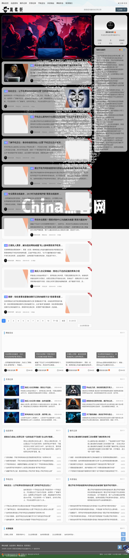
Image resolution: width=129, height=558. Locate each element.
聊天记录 (23, 3)
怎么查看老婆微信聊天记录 (61, 532)
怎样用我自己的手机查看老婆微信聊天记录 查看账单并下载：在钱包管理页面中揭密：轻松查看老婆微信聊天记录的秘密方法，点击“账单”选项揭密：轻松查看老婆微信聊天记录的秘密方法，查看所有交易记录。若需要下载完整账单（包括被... (33, 302)
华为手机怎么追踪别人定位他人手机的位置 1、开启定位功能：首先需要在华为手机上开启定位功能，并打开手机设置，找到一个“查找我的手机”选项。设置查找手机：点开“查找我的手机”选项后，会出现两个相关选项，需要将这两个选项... (33, 148)
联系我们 (69, 3)
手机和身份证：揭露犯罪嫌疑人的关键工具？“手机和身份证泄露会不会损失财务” (110, 85)
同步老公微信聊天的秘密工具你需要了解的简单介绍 (56, 65)
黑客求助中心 (20, 532)
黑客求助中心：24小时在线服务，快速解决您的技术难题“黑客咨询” (110, 125)
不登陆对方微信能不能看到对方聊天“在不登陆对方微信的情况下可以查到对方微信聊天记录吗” (110, 96)
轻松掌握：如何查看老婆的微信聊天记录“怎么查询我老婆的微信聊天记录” (110, 130)
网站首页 (5, 3)
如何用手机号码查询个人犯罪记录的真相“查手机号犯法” (26, 465)
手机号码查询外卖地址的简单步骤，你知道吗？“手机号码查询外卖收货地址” (110, 57)
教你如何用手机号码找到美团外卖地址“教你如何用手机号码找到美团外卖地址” (98, 517)
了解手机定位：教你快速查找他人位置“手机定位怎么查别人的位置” (37, 140)
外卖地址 (50, 3)
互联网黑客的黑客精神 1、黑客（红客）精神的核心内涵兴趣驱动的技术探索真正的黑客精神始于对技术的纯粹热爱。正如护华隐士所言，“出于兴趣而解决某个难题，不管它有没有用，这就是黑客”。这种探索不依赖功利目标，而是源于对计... (33, 250)
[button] (76, 56)
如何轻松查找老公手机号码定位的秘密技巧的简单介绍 (25, 510)
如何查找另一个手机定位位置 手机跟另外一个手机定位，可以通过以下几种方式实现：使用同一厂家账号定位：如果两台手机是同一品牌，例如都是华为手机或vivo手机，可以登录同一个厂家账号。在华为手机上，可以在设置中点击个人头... (33, 96)
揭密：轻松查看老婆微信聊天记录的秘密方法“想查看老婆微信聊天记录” (39, 294)
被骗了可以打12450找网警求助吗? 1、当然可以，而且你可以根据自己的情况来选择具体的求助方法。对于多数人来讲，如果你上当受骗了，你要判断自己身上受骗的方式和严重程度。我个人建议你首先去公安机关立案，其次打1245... (59, 225)
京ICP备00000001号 (10, 554)
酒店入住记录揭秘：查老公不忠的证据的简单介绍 (55, 268)
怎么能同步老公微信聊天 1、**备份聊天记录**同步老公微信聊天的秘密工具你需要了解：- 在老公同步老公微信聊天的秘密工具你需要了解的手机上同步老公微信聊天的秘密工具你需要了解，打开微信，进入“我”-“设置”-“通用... (59, 73)
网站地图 (5, 545)
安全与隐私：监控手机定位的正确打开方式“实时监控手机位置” (110, 143)
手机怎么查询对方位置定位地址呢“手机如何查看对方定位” (59, 114)
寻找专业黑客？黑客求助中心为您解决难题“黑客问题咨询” (59, 217)
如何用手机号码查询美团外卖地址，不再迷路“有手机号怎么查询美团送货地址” (110, 91)
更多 (58, 428)
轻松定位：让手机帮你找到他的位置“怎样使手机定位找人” (32, 88)
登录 (125, 3)
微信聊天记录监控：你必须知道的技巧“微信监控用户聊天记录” (110, 121)
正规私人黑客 (8, 532)
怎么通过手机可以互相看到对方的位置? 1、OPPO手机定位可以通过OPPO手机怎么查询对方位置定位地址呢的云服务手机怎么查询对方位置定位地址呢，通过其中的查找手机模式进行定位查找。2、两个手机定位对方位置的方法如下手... (59, 122)
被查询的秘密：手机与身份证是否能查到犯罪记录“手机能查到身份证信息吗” (110, 102)
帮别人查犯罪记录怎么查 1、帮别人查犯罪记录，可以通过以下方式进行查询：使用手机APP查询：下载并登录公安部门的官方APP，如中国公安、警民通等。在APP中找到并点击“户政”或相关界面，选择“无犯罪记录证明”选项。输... (42, 444)
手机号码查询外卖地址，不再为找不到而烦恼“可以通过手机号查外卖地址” (96, 514)
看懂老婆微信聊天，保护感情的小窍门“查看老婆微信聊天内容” (110, 111)
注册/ (121, 3)
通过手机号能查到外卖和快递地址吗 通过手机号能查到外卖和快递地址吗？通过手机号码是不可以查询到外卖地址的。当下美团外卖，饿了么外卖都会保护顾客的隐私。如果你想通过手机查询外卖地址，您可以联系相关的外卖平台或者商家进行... (59, 173)
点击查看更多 (84, 323)
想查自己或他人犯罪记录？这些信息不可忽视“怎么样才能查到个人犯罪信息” (110, 139)
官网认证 (22, 554)
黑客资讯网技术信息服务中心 (22, 549)
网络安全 (60, 3)
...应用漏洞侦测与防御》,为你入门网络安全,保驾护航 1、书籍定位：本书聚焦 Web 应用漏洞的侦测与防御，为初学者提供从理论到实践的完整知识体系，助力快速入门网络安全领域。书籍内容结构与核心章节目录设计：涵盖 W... (33, 199)
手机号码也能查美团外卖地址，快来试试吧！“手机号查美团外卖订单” (110, 66)
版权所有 (37, 549)
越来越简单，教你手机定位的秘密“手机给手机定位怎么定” (27, 517)
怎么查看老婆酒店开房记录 (37, 532)
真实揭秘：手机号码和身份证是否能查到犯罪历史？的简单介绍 (110, 116)
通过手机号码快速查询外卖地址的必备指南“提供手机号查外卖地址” (63, 166)
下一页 (55, 318)
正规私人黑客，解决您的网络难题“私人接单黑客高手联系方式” (35, 243)
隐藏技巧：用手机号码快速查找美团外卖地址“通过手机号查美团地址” (110, 70)
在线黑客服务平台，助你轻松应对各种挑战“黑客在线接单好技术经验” (110, 79)
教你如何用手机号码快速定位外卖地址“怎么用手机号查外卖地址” (110, 107)
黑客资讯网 (36, 80)
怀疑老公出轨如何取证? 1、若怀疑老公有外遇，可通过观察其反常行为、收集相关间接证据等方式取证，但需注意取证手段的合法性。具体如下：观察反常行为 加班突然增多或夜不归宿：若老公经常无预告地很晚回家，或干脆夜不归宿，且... (59, 276)
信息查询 (14, 3)
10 (48, 318)
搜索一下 (121, 10)
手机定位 (41, 3)
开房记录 (32, 3)
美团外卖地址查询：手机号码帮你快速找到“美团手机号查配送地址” (110, 61)
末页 (63, 318)
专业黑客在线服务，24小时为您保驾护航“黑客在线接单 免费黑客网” (37, 191)
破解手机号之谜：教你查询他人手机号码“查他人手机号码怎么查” (29, 469)
